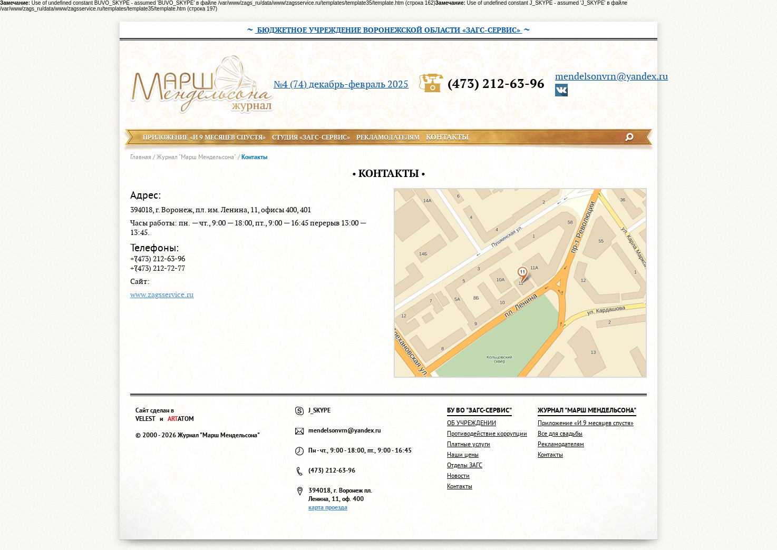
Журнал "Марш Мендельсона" (196, 157)
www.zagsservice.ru (161, 294)
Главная (140, 157)
